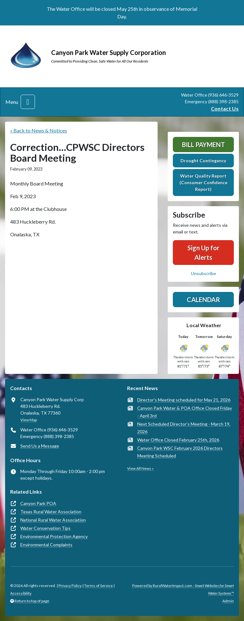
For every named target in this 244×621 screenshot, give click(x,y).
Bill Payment (203, 144)
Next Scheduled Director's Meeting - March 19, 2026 (183, 427)
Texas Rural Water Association (50, 511)
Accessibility (20, 593)
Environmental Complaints (46, 544)
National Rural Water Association (53, 520)
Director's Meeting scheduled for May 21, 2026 (183, 399)
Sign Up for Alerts (203, 252)
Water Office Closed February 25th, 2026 (178, 439)
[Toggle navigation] (28, 102)
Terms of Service (98, 585)
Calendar (203, 299)
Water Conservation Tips (45, 528)
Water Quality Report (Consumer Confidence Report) (203, 182)
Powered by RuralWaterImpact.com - (183, 589)
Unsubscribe (203, 273)
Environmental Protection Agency (54, 536)
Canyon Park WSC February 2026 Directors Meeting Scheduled (180, 451)
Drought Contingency (203, 160)
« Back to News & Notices (38, 130)
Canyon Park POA (38, 503)
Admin (228, 600)
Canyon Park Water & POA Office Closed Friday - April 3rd (184, 411)
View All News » (140, 468)
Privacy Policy (70, 585)
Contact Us (225, 108)
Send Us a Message (39, 446)
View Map (28, 419)
